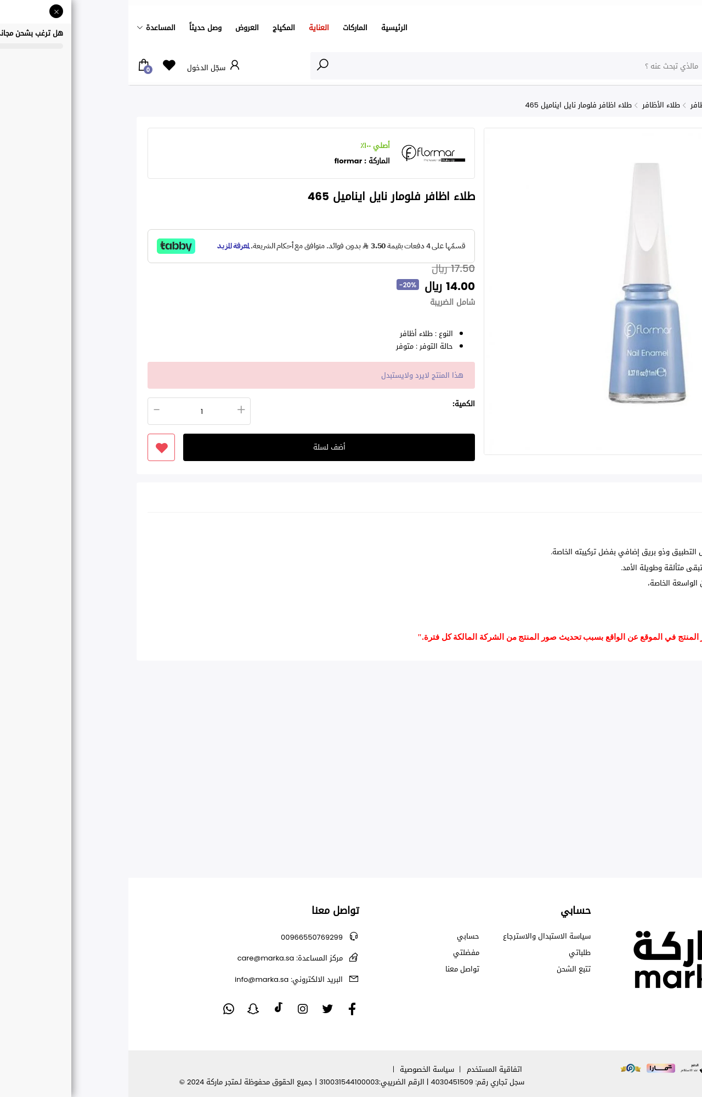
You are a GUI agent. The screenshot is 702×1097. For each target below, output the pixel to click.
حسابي (340, 936)
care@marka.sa (161, 958)
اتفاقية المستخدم (366, 1069)
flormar (220, 161)
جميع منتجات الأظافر (593, 105)
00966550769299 (183, 937)
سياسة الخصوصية (298, 1069)
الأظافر (646, 105)
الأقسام (671, 65)
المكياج (155, 27)
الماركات (226, 27)
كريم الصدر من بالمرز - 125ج (656, 799)
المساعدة (32, 27)
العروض (119, 27)
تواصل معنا (334, 969)
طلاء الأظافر (533, 105)
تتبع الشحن (445, 969)
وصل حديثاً (77, 27)
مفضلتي (338, 952)
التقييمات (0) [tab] (612, 500)
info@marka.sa (160, 979)
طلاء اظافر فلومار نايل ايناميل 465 (450, 105)
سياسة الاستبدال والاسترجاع (418, 936)
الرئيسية (266, 27)
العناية (190, 27)
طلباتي (451, 952)
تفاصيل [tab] (663, 500)
